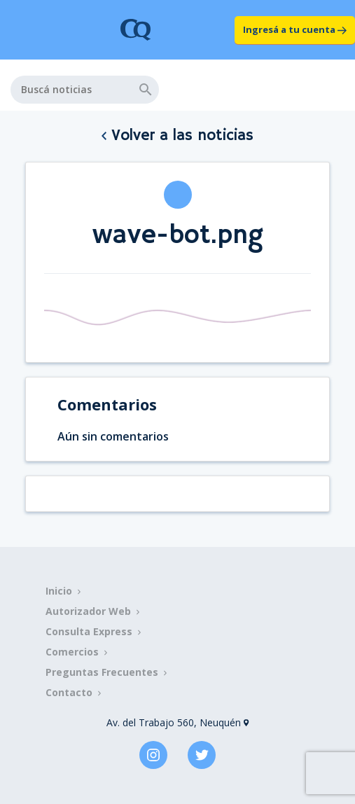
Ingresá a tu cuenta (295, 29)
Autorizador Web (88, 611)
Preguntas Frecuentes (102, 672)
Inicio (59, 590)
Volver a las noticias (177, 136)
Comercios (72, 651)
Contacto (69, 692)
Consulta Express (89, 631)
